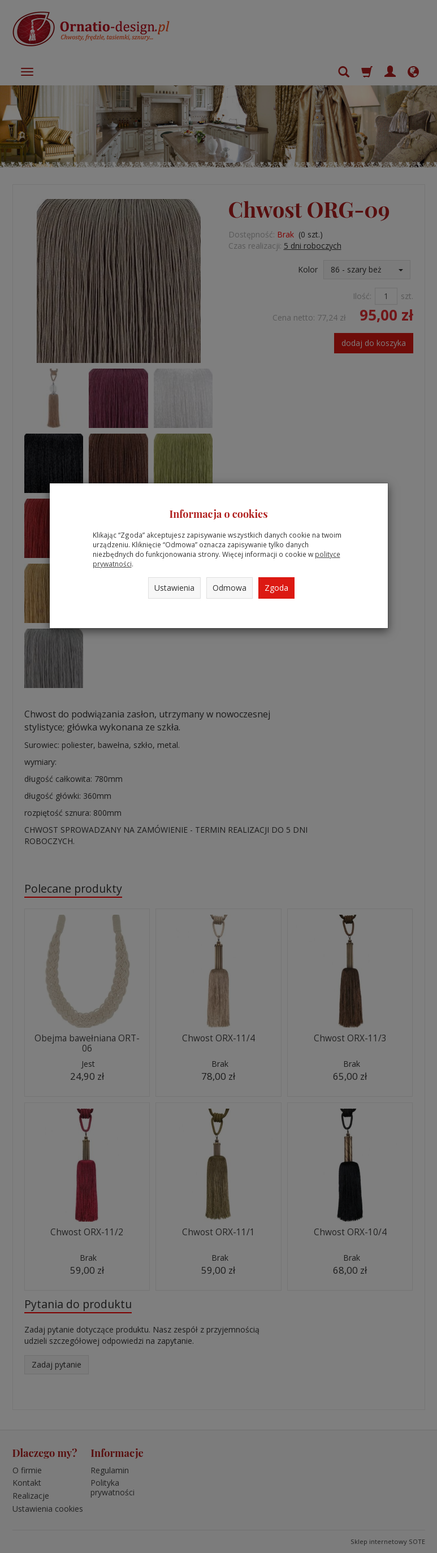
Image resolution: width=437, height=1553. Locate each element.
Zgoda (276, 587)
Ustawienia (174, 587)
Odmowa (229, 587)
